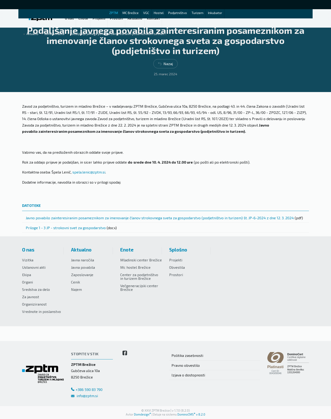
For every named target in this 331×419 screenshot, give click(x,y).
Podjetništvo (177, 13)
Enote (127, 249)
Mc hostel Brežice (135, 267)
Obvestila (177, 267)
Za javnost (30, 297)
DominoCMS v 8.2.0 (191, 414)
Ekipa (26, 274)
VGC (146, 13)
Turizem (197, 13)
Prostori (176, 274)
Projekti (175, 260)
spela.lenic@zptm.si (88, 172)
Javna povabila (83, 267)
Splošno (178, 249)
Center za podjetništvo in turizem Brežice (139, 276)
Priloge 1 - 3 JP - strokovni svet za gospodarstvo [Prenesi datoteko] (66, 227)
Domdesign (142, 414)
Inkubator (215, 13)
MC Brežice (131, 13)
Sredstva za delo (36, 289)
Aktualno (81, 249)
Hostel (159, 13)
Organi (27, 282)
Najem (76, 289)
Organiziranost (34, 304)
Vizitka (27, 260)
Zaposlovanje (82, 274)
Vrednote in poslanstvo (41, 311)
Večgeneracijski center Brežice (139, 287)
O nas (28, 249)
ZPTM (113, 13)
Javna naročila (82, 260)
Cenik (75, 282)
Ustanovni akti (34, 267)
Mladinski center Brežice (141, 260)
